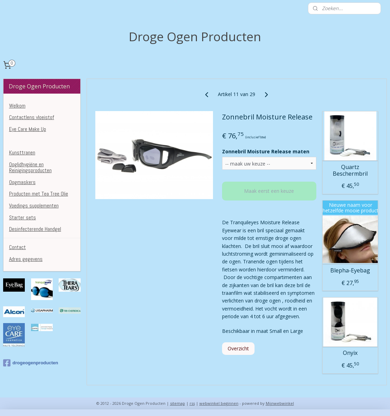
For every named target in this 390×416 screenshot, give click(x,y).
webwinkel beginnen (218, 403)
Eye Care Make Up (27, 129)
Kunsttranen (22, 152)
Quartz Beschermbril (350, 170)
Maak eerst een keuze (269, 191)
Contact (17, 247)
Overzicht (238, 348)
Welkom (17, 105)
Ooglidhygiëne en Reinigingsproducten (30, 167)
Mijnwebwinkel (280, 403)
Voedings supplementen (34, 205)
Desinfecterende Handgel (35, 229)
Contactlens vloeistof (31, 117)
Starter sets (22, 217)
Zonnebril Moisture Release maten (266, 151)
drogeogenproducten (30, 363)
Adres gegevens (26, 259)
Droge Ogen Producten (32, 140)
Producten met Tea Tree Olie (38, 193)
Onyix (350, 353)
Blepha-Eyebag (350, 270)
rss (192, 403)
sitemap (177, 403)
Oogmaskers (22, 182)
